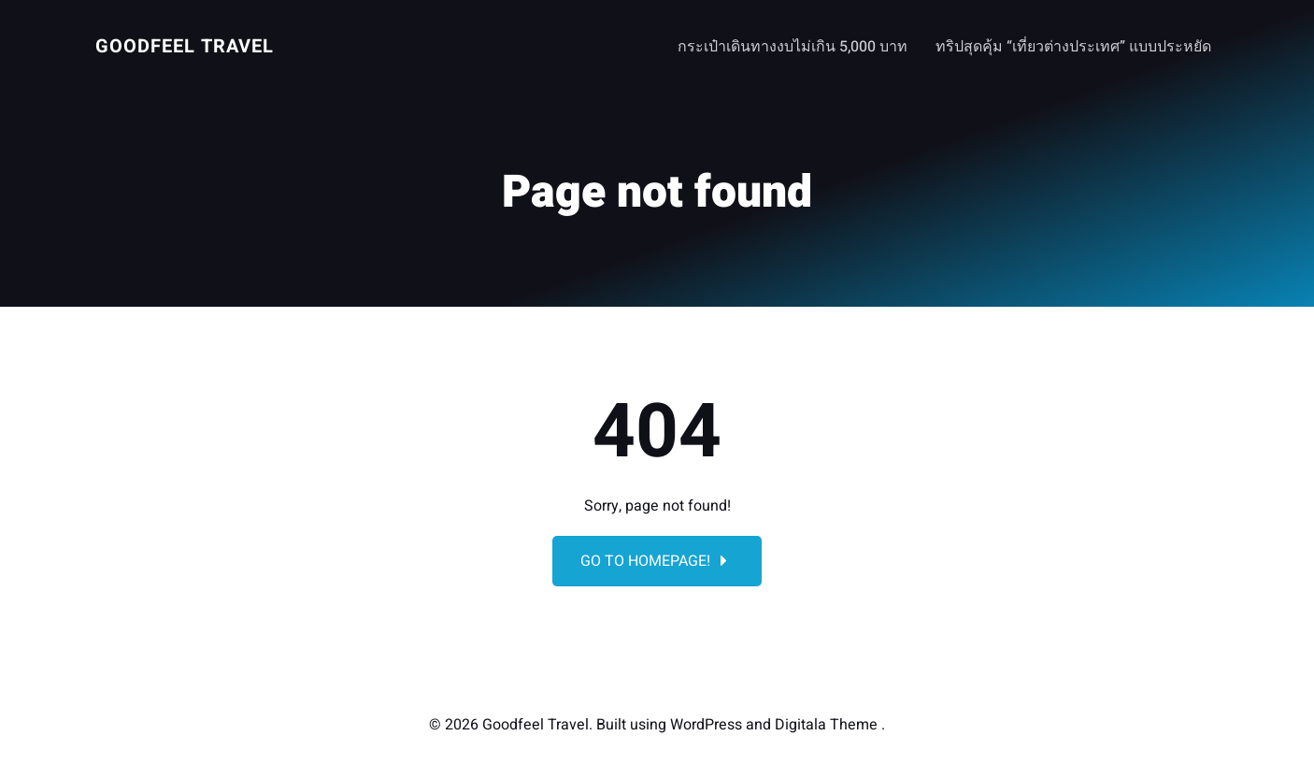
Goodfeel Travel (184, 46)
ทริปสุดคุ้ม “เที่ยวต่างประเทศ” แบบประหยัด (1073, 47)
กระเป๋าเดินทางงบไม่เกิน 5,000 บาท (792, 47)
